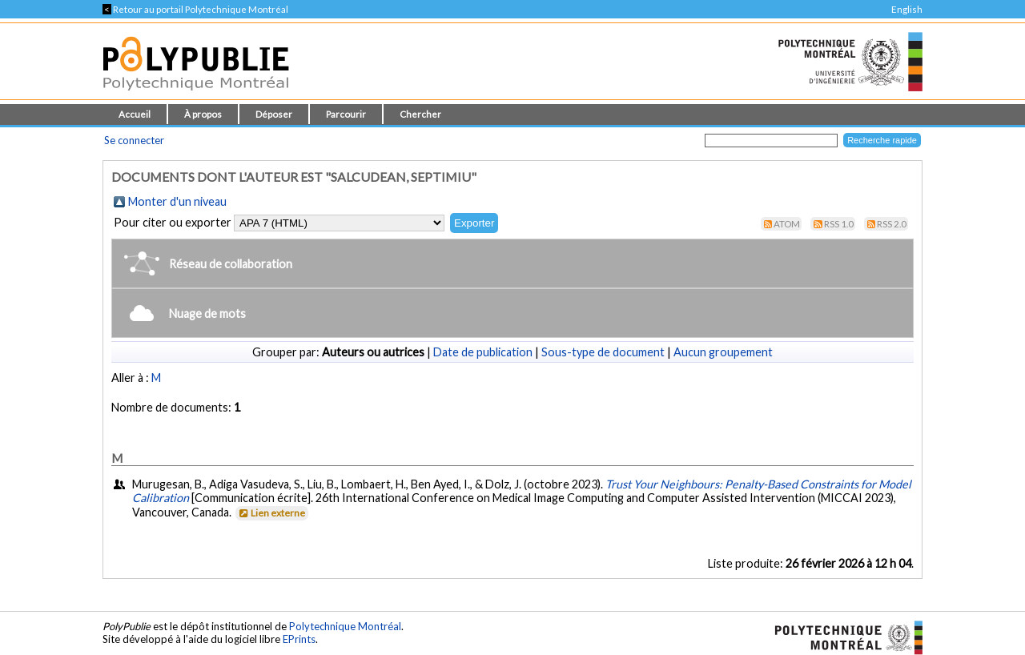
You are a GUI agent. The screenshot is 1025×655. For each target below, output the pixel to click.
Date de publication (483, 352)
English (906, 9)
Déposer (273, 114)
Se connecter (134, 140)
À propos (203, 114)
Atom (787, 224)
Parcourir (346, 114)
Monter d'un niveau (177, 201)
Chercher (420, 114)
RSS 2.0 (891, 224)
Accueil (135, 114)
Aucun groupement (723, 352)
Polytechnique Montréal (345, 626)
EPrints (299, 639)
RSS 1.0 (839, 224)
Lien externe (271, 513)
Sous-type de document (603, 352)
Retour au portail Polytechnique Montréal (195, 9)
